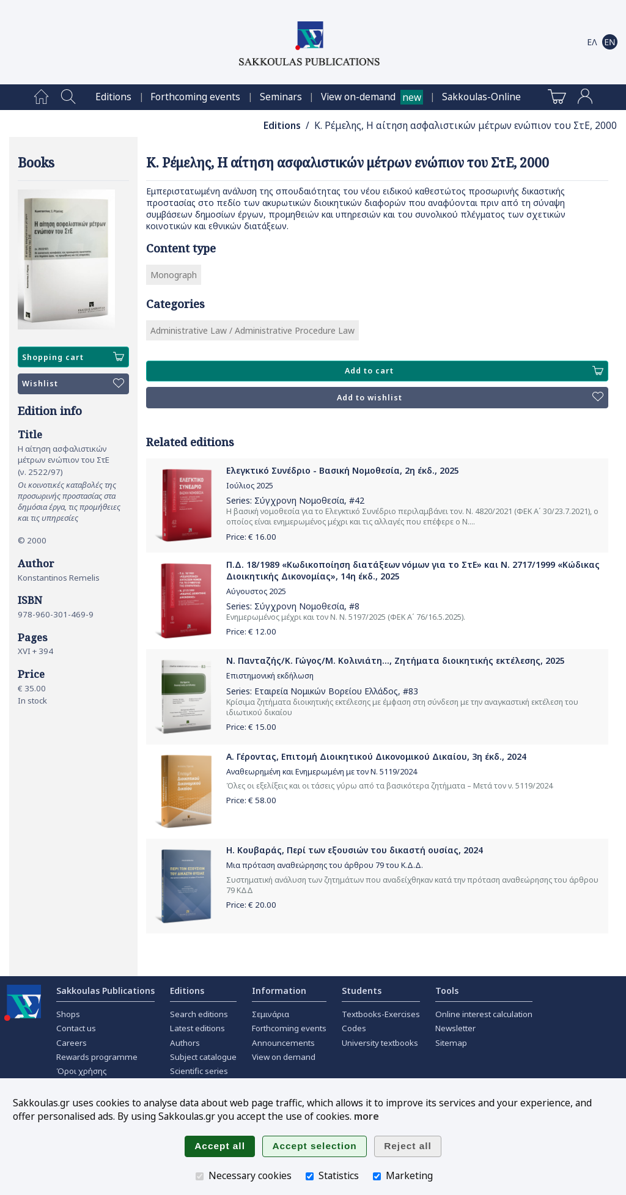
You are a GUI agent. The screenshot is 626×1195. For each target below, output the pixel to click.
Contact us (76, 1028)
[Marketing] (377, 1176)
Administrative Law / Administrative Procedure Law (252, 330)
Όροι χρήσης (81, 1070)
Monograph (173, 275)
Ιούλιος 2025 (249, 485)
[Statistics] (310, 1176)
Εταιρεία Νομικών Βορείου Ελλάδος (326, 691)
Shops (68, 1014)
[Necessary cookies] (200, 1176)
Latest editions (197, 1028)
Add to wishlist (470, 397)
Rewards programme (97, 1056)
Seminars (281, 96)
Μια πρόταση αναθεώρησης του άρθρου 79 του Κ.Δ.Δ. (324, 865)
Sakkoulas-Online (481, 96)
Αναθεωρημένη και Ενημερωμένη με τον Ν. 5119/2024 (321, 772)
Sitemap (451, 1042)
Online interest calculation (483, 1014)
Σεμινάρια (270, 1014)
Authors (185, 1042)
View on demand (283, 1056)
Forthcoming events (195, 96)
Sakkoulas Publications (105, 990)
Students (361, 990)
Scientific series (199, 1070)
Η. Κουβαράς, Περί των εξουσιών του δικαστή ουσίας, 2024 (354, 850)
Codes (354, 1028)
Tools (446, 990)
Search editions (199, 1014)
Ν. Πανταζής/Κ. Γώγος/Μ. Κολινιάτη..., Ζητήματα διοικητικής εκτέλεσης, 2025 (395, 660)
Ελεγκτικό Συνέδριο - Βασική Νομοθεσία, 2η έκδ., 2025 (342, 470)
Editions (113, 96)
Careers (71, 1042)
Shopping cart (73, 356)
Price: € (251, 536)
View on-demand (358, 96)
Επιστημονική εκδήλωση (270, 676)
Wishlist (73, 383)
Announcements (283, 1042)
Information (279, 990)
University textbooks (380, 1042)
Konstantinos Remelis (59, 577)
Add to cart (474, 371)
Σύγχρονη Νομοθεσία (299, 500)
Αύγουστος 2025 (256, 591)
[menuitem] (41, 97)
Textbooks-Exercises (381, 1014)
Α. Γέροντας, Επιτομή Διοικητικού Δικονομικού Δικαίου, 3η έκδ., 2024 (376, 756)
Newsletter (455, 1028)
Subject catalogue (203, 1056)
